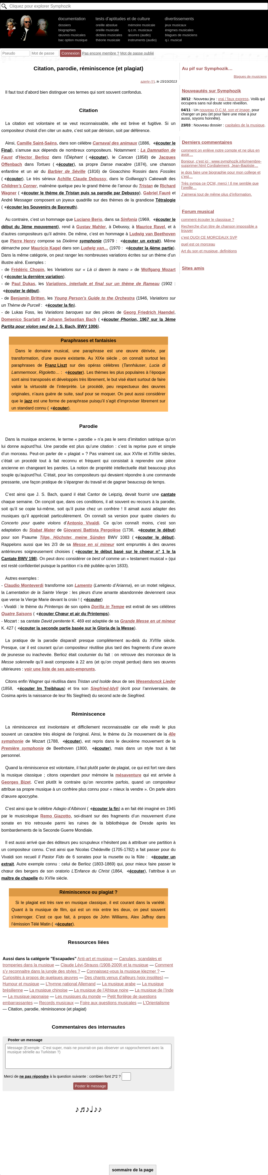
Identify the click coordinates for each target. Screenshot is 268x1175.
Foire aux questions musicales (108, 1003)
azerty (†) (148, 81)
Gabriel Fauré (156, 193)
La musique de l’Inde (154, 990)
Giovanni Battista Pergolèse (92, 530)
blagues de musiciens (181, 35)
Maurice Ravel (150, 227)
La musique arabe (119, 984)
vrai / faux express (233, 99)
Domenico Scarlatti (20, 319)
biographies (67, 30)
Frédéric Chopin (27, 269)
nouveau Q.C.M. (224, 110)
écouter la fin (61, 305)
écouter (99, 157)
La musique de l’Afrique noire (101, 990)
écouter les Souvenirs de (41, 207)
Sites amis (193, 268)
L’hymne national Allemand (71, 984)
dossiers (64, 25)
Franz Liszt (56, 365)
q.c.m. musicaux (140, 30)
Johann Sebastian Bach (71, 319)
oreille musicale (107, 30)
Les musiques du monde (78, 996)
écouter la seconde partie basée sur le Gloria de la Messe (77, 628)
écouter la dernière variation (35, 276)
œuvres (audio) (139, 35)
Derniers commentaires (207, 142)
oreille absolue (107, 25)
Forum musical (198, 211)
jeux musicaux (175, 25)
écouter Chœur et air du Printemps (73, 614)
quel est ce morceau (198, 244)
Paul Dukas (23, 283)
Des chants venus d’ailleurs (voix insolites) (124, 977)
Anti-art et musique (95, 958)
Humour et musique (21, 984)
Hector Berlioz (34, 157)
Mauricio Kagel (46, 248)
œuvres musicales (72, 35)
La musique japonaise (28, 996)
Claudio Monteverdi (23, 585)
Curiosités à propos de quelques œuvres (40, 977)
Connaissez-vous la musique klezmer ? (123, 971)
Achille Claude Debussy (81, 179)
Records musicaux (56, 1003)
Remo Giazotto (55, 816)
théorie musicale (108, 40)
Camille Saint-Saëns (37, 143)
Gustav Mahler (91, 227)
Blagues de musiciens (250, 76)
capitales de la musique (244, 125)
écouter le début (21, 291)
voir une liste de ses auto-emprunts (59, 669)
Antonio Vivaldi (83, 523)
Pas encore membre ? (100, 53)
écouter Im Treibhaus (42, 688)
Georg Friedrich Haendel (149, 312)
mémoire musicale (141, 25)
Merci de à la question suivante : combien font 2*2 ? (67, 1076)
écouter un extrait (141, 241)
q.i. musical (173, 40)
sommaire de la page (132, 1170)
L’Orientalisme (156, 1003)
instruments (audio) (142, 40)
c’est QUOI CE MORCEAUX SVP (209, 237)
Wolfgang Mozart (158, 269)
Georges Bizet (16, 782)
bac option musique (72, 40)
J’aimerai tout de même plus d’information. (216, 194)
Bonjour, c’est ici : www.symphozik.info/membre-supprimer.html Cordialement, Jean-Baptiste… (221, 163)
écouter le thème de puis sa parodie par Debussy (81, 193)
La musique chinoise (48, 990)
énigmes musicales (179, 30)
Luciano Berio (88, 219)
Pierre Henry (23, 241)
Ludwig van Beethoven (152, 234)
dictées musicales (109, 35)
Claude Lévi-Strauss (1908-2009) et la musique (104, 965)
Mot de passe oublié (137, 53)
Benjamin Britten (27, 298)
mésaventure (128, 775)
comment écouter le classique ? (207, 219)
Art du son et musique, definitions (209, 251)
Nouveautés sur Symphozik (211, 90)
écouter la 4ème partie (150, 248)
